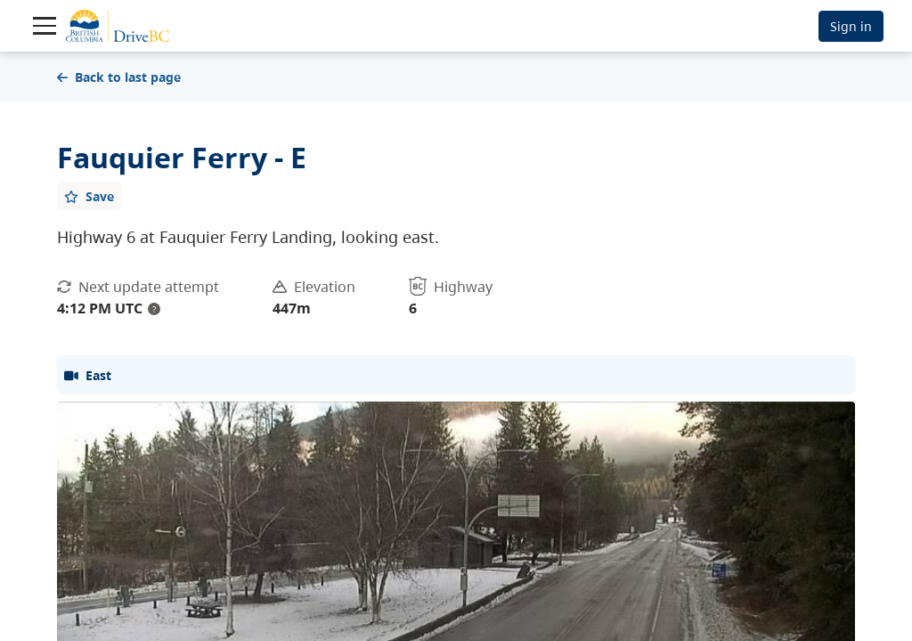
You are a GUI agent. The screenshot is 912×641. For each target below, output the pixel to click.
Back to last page (119, 77)
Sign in (851, 26)
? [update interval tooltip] (154, 309)
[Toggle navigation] (44, 25)
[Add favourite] (89, 196)
